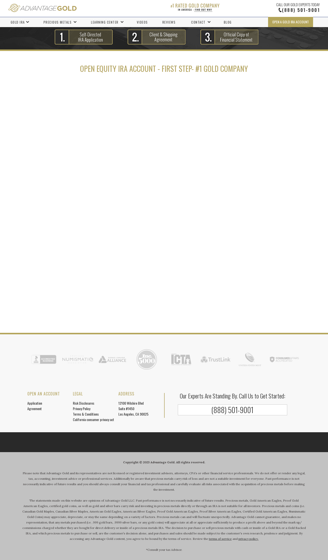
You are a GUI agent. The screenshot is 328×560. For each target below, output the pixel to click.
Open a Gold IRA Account (290, 21)
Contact (198, 22)
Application (34, 403)
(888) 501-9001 (301, 10)
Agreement (34, 408)
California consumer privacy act (93, 419)
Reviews (169, 22)
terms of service (220, 539)
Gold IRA (18, 22)
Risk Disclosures (83, 403)
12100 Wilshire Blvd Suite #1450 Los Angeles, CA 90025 (133, 408)
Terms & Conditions (86, 414)
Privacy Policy (81, 408)
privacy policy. (248, 539)
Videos (142, 22)
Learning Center (105, 22)
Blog (228, 22)
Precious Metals (58, 22)
